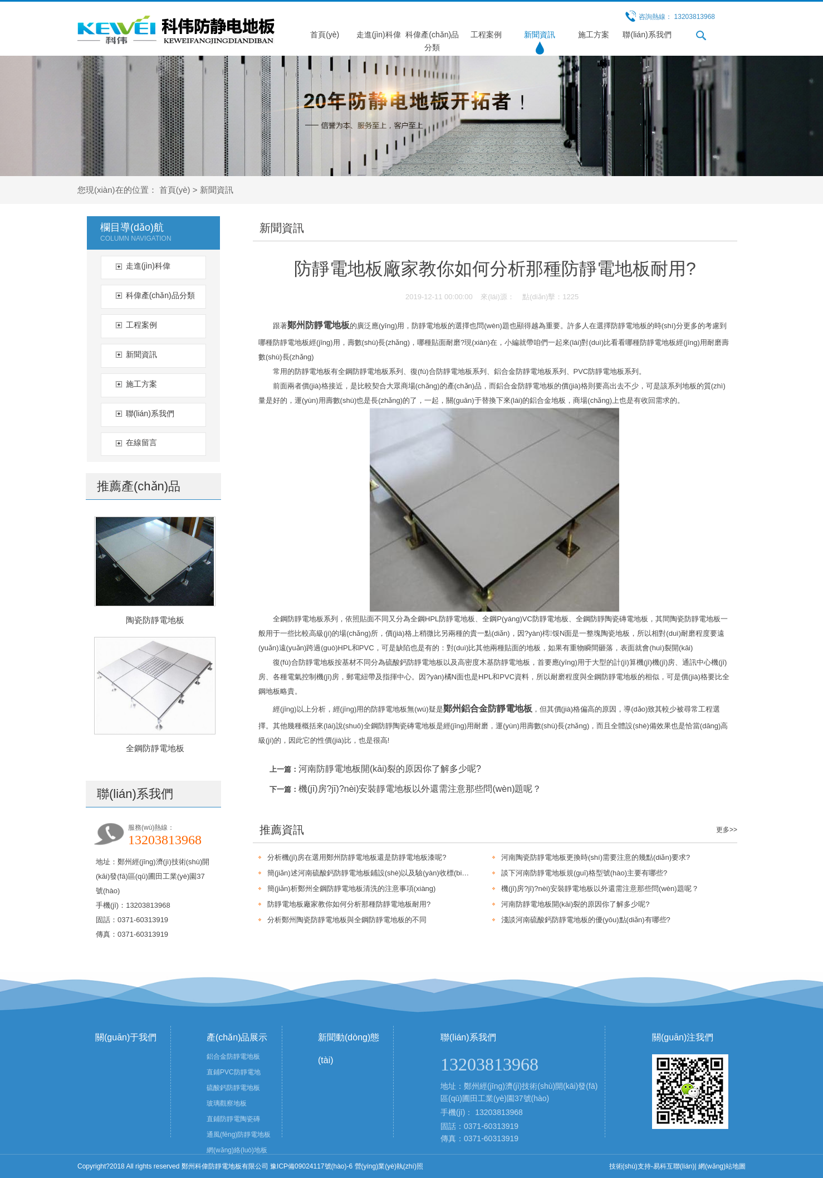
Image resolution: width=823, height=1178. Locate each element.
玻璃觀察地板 (227, 1103)
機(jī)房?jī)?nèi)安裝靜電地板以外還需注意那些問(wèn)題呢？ (600, 888)
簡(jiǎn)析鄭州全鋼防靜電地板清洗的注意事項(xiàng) (351, 888)
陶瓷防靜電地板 (155, 620)
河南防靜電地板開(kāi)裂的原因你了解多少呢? (389, 768)
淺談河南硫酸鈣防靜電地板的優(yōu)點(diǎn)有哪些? (585, 920)
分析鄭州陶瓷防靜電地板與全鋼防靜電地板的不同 (347, 920)
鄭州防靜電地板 (318, 325)
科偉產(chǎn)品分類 (160, 295)
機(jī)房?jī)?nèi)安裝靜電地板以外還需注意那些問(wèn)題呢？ (419, 789)
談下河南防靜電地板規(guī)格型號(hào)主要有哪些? (584, 873)
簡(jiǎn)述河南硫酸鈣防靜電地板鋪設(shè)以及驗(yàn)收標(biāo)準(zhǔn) (368, 873)
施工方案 (593, 34)
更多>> (726, 830)
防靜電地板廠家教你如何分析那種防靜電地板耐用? (348, 904)
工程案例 (486, 34)
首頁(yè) (324, 34)
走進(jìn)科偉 (378, 34)
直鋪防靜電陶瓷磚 (233, 1119)
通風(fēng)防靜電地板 (239, 1134)
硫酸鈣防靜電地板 (233, 1088)
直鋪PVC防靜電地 (234, 1072)
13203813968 (499, 1112)
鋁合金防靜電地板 (233, 1056)
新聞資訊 (539, 34)
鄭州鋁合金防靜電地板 (487, 708)
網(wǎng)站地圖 (722, 1166)
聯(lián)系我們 (647, 34)
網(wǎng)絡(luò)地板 (237, 1150)
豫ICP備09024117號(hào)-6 (311, 1166)
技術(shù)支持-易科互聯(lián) (652, 1166)
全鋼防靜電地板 (155, 748)
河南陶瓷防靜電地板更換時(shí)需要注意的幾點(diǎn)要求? (595, 857)
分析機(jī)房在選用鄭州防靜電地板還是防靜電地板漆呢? (356, 857)
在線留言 (141, 442)
